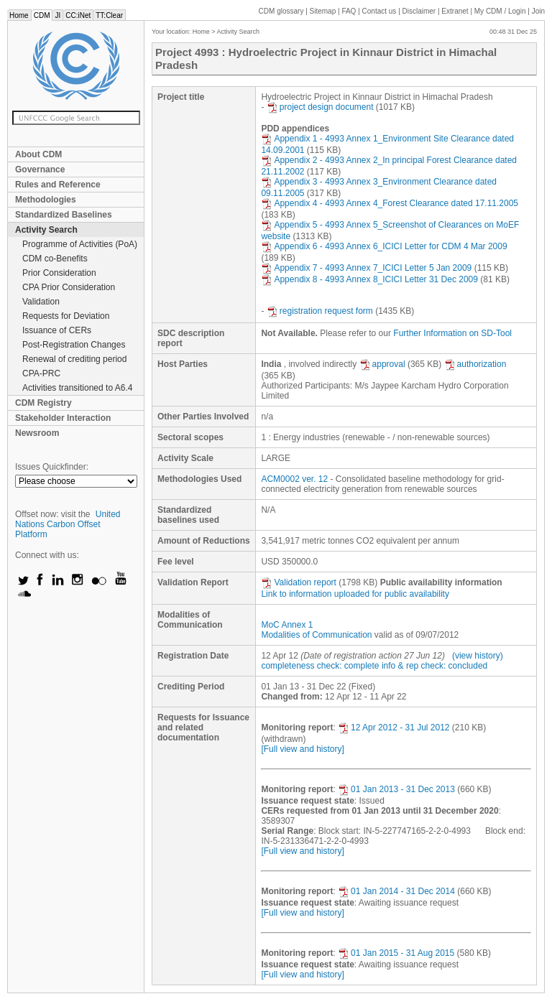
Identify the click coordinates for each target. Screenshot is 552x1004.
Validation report (298, 582)
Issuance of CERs (56, 330)
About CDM (38, 154)
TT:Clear (109, 15)
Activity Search (46, 230)
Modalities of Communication (316, 635)
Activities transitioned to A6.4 (77, 388)
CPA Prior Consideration (68, 287)
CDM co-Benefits (55, 259)
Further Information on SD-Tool (452, 333)
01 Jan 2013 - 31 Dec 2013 (396, 789)
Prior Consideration (59, 273)
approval (382, 364)
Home (19, 15)
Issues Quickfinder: (51, 467)
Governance (40, 169)
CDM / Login (501, 11)
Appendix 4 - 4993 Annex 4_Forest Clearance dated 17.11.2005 (389, 203)
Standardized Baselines (63, 215)
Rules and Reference (58, 185)
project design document (320, 107)
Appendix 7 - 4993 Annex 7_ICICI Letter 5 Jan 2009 (366, 268)
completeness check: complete (320, 666)
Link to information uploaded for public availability (355, 594)
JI (57, 15)
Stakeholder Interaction (63, 418)
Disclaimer (419, 11)
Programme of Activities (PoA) (79, 244)
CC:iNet (78, 15)
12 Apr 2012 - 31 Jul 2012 (393, 727)
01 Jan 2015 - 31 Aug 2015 (396, 953)
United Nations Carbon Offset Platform (68, 524)
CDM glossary (281, 11)
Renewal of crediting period (74, 359)
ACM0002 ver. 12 (294, 479)
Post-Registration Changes (73, 345)
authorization (475, 364)
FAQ (348, 11)
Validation (41, 302)
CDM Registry (43, 403)
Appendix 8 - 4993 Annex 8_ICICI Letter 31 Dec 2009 (369, 279)
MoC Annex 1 (287, 625)
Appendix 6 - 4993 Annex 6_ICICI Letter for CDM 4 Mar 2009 (384, 246)
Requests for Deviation (65, 316)
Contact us (379, 11)
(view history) (477, 656)
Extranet (454, 11)
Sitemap (323, 11)
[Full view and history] (302, 749)
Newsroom (37, 433)
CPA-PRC (41, 373)
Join (538, 11)
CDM (42, 15)
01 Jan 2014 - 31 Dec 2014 (396, 891)
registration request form (320, 311)
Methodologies (45, 200)
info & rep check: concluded (434, 666)
